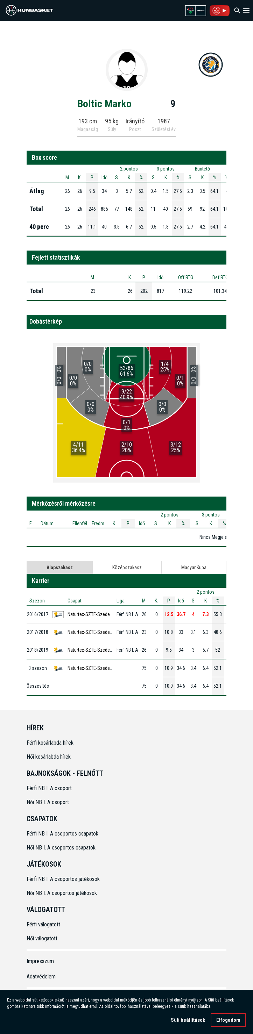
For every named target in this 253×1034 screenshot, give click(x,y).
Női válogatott (42, 938)
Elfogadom (228, 1020)
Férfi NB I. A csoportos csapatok (63, 833)
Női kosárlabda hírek (49, 756)
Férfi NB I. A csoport (49, 788)
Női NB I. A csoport (48, 802)
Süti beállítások (188, 1020)
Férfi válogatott (43, 924)
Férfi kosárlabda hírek (50, 742)
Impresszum (40, 961)
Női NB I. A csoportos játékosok (62, 893)
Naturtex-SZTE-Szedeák (91, 614)
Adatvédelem (41, 976)
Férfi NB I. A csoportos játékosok (63, 879)
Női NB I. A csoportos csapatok (62, 847)
